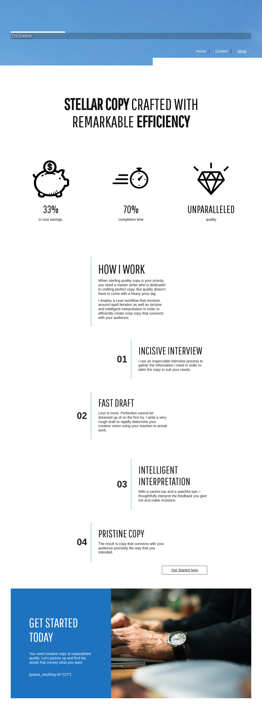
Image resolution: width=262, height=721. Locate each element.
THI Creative (22, 36)
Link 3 (211, 226)
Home (201, 51)
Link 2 (131, 226)
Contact (221, 51)
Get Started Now (184, 570)
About (242, 51)
